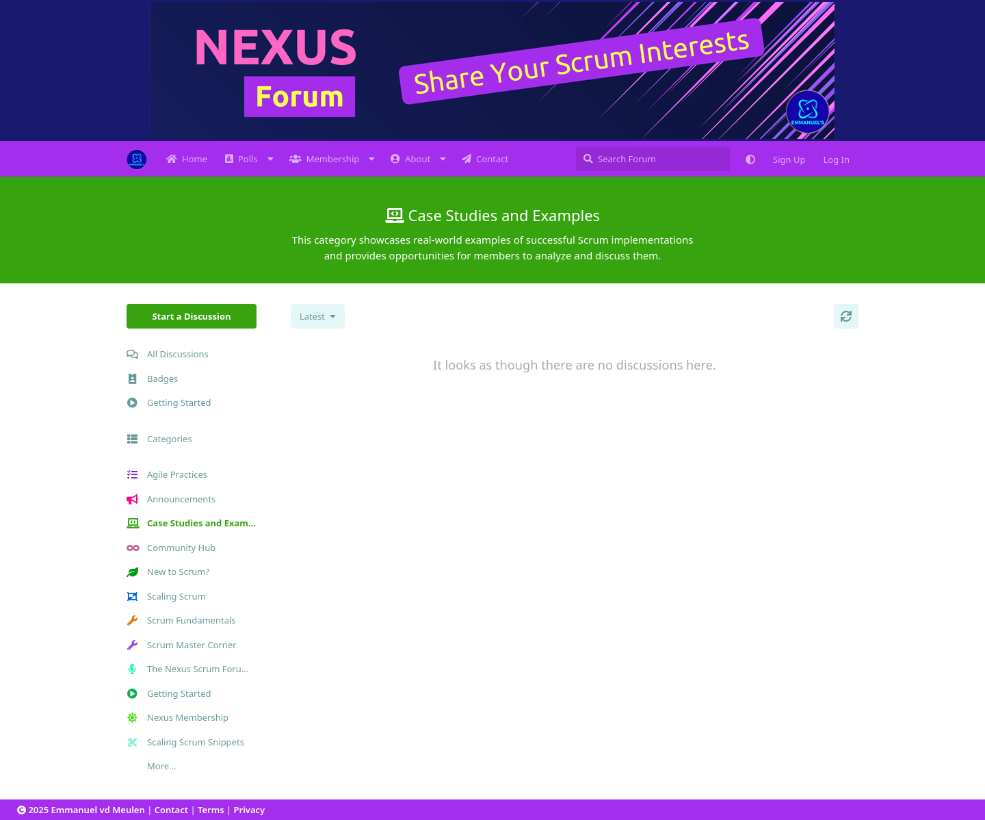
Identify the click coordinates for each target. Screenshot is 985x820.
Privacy (249, 810)
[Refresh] (846, 316)
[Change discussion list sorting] (318, 316)
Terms (211, 810)
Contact (171, 810)
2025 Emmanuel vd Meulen (85, 810)
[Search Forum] (653, 158)
